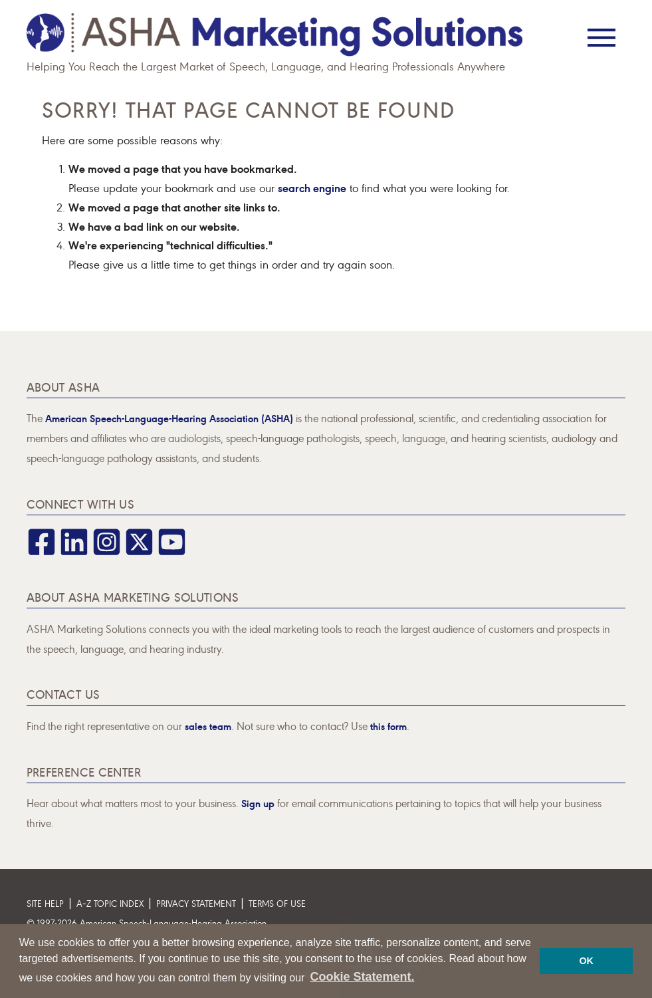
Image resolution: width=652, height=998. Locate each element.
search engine (312, 187)
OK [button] (586, 960)
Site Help (45, 903)
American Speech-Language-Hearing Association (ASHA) (169, 418)
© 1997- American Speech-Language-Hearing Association (147, 922)
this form (388, 725)
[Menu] (601, 29)
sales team (208, 725)
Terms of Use (277, 903)
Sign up (257, 803)
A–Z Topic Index (110, 903)
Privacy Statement (196, 903)
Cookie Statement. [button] (362, 976)
